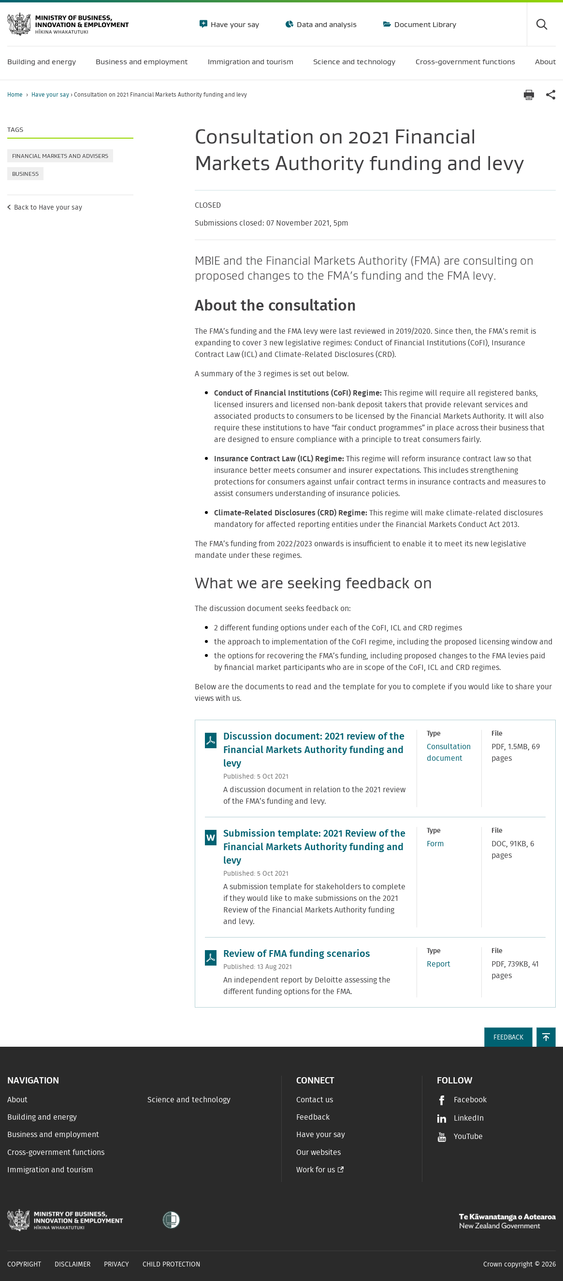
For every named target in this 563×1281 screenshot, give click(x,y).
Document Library (424, 24)
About (17, 1100)
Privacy (116, 1264)
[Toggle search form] (541, 24)
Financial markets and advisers (60, 155)
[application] (551, 95)
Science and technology (189, 1100)
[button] (546, 1037)
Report (438, 964)
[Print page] (528, 95)
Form (435, 844)
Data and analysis (326, 24)
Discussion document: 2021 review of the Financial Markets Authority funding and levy (313, 750)
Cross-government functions (55, 1152)
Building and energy (42, 1117)
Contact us (314, 1100)
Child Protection (172, 1264)
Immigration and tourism (50, 1170)
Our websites (318, 1152)
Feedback (313, 1117)
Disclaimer (72, 1264)
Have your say (234, 24)
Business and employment (53, 1135)
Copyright (24, 1264)
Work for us (315, 1170)
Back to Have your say (48, 207)
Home (15, 95)
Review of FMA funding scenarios (296, 954)
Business (25, 173)
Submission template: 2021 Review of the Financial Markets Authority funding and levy (314, 847)
